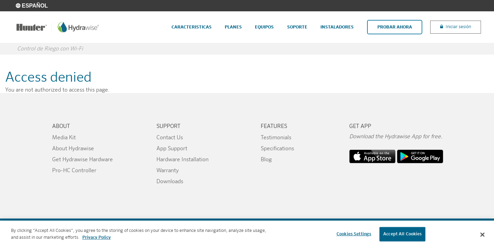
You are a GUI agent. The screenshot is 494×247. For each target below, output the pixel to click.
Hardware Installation (182, 160)
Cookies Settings (354, 236)
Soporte (297, 27)
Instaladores (337, 27)
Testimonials (276, 138)
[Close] (483, 237)
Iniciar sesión (458, 27)
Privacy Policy (96, 239)
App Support (171, 149)
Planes (233, 27)
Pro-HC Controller (74, 171)
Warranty (167, 171)
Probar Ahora (394, 27)
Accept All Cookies (402, 236)
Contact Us (169, 138)
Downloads (169, 182)
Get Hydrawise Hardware (82, 160)
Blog (266, 160)
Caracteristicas (192, 27)
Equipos (264, 27)
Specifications (277, 149)
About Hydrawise (73, 149)
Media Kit (64, 138)
